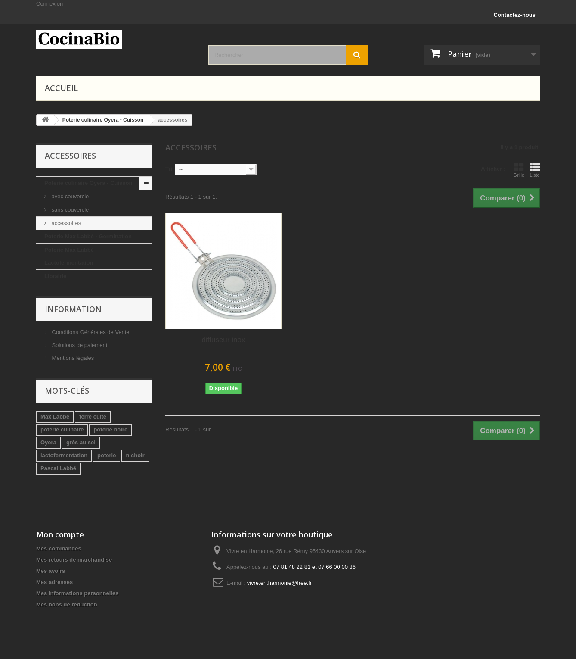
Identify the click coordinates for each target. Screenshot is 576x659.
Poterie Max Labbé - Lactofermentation (70, 256)
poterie (106, 455)
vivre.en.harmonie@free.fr (279, 583)
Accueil (61, 88)
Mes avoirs (50, 571)
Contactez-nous (515, 15)
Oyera (48, 442)
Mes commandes (58, 548)
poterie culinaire (62, 429)
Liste (535, 170)
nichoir (135, 455)
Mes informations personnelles (77, 593)
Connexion (49, 3)
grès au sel (81, 442)
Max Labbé (54, 416)
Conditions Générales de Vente (90, 332)
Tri (168, 169)
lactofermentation (63, 455)
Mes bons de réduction (66, 604)
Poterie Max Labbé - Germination (88, 236)
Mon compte (60, 534)
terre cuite (92, 416)
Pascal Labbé (58, 468)
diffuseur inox (223, 340)
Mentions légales (72, 358)
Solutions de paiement (78, 345)
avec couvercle (69, 196)
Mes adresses (54, 582)
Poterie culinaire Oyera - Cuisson (88, 183)
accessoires (65, 223)
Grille (518, 170)
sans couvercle (69, 209)
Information (73, 309)
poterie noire (110, 429)
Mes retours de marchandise (74, 559)
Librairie (55, 276)
